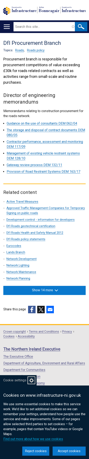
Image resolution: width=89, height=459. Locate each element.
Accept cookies (69, 451)
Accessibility (26, 336)
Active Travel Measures (22, 201)
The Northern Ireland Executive (31, 349)
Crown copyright (14, 331)
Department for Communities (24, 370)
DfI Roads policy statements (25, 239)
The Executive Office (18, 357)
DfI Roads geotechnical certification (30, 226)
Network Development (21, 259)
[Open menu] (7, 26)
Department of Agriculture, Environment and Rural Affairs (44, 363)
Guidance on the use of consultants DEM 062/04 (42, 123)
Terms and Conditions (44, 331)
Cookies (9, 336)
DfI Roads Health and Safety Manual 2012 (34, 233)
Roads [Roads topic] (19, 50)
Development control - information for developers (40, 220)
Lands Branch (15, 252)
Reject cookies (36, 451)
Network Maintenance (21, 272)
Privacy (67, 331)
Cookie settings (14, 380)
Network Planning (18, 278)
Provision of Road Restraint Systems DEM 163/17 (43, 172)
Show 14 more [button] (45, 290)
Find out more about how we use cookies (33, 439)
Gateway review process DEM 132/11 (34, 165)
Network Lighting (17, 265)
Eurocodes (13, 246)
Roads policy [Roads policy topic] (35, 50)
